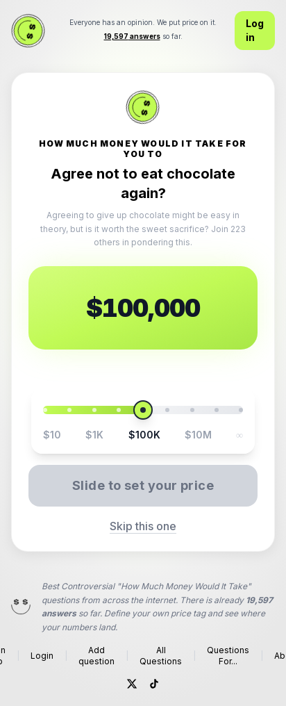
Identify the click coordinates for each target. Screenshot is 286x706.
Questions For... (228, 655)
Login (42, 655)
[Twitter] (131, 683)
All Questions (161, 655)
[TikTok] (154, 683)
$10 (52, 435)
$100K (144, 435)
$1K (94, 435)
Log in (255, 30)
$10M (198, 435)
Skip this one (143, 526)
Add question (96, 655)
